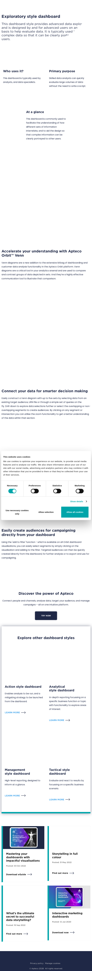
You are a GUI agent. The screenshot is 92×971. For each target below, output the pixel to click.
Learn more (12, 712)
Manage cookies (52, 963)
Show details (76, 501)
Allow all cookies (74, 512)
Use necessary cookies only (17, 512)
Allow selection (46, 512)
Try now (46, 616)
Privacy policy (36, 963)
